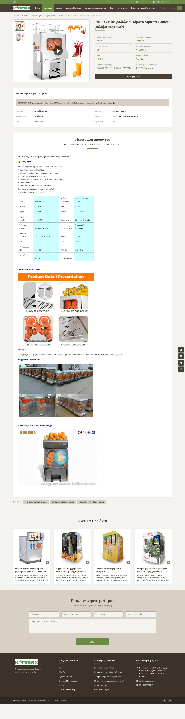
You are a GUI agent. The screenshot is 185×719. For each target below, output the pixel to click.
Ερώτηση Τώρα (133, 76)
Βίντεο (59, 8)
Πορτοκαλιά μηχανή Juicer (104, 668)
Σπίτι (37, 8)
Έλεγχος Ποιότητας (118, 8)
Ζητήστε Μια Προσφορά (68, 681)
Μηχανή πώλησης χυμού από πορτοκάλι (109, 681)
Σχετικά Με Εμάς (73, 8)
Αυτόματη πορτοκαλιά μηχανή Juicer (43, 16)
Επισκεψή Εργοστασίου (95, 8)
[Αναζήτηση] (179, 8)
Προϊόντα (48, 8)
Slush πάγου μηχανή (102, 690)
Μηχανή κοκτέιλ (100, 685)
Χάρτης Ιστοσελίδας (67, 690)
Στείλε (92, 642)
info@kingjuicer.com (162, 2)
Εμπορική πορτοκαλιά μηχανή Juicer (108, 672)
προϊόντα (25, 16)
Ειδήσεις (62, 685)
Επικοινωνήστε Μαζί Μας (142, 8)
